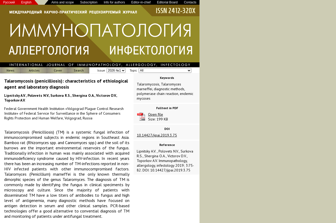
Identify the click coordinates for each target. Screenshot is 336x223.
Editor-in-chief (141, 2)
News (10, 70)
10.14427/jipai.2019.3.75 (157, 135)
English (26, 2)
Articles (34, 70)
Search (79, 70)
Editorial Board (167, 2)
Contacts (190, 2)
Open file (155, 114)
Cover (58, 70)
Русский (9, 2)
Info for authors (114, 2)
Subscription (88, 2)
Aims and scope (62, 2)
